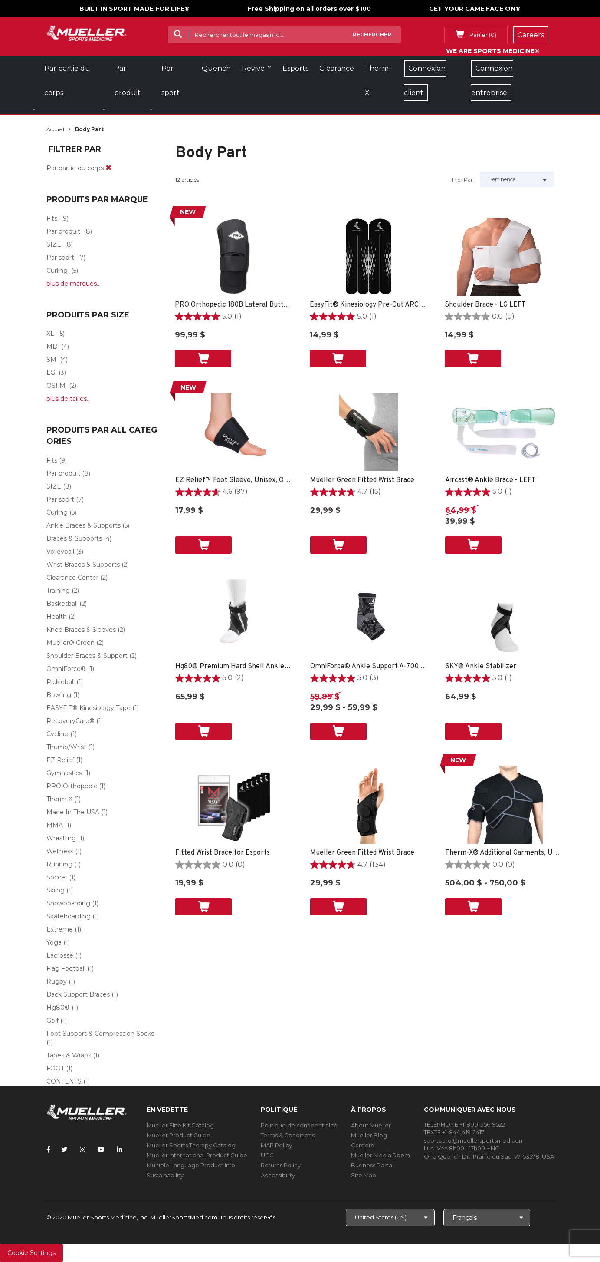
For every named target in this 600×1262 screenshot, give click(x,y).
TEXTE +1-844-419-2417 (454, 1132)
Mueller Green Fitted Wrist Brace (362, 480)
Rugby (56, 981)
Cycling (57, 734)
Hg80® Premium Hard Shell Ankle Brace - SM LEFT (234, 666)
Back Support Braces (78, 994)
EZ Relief (60, 760)
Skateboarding (68, 916)
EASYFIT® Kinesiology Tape (88, 708)
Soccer (56, 877)
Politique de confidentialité (299, 1125)
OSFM (56, 386)
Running (59, 864)
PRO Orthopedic (71, 786)
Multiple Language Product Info (191, 1165)
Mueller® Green (70, 643)
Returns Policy (281, 1165)
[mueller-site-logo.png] (86, 32)
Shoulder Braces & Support (87, 656)
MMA (54, 825)
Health (56, 617)
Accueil (55, 129)
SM (51, 359)
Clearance (336, 68)
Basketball (62, 604)
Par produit (63, 231)
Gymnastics (64, 773)
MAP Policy (276, 1145)
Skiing (55, 890)
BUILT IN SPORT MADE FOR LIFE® (134, 9)
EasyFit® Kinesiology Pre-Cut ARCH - (368, 305)
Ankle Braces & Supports (83, 525)
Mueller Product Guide (178, 1135)
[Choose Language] (486, 1217)
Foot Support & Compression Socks (100, 1033)
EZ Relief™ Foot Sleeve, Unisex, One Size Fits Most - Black (234, 480)
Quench (216, 68)
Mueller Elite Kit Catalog (180, 1125)
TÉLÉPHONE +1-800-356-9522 (464, 1124)
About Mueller (371, 1125)
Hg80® (58, 1007)
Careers (362, 1145)
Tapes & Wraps (68, 1055)
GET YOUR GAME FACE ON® (475, 9)
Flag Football (65, 968)
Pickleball (60, 682)
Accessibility (278, 1175)
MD (52, 346)
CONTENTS (64, 1081)
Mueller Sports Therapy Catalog (191, 1145)
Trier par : (463, 179)
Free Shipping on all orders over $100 (309, 9)
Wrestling (61, 838)
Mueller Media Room (380, 1155)
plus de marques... (73, 283)
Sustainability (165, 1175)
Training (58, 591)
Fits (51, 218)
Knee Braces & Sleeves (81, 630)
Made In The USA (72, 812)
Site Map (363, 1175)
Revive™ (257, 68)
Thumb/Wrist (66, 747)
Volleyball (60, 551)
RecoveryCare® (70, 721)
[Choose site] (390, 1217)
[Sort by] (517, 179)
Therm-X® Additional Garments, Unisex (504, 853)
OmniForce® (66, 669)
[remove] (108, 168)
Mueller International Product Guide (197, 1155)
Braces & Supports (74, 538)
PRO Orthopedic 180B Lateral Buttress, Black (233, 305)
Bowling (58, 695)
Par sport (60, 257)
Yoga (54, 942)
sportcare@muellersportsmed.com (474, 1140)
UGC (267, 1155)
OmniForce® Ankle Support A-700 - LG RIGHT (369, 666)
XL (50, 333)
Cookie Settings (31, 1253)
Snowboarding (68, 903)
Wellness (59, 851)
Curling (57, 270)
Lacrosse (59, 955)
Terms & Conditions (288, 1135)
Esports (295, 68)
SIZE (53, 244)
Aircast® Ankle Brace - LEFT (490, 480)
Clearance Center (72, 577)
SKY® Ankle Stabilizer (480, 666)
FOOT (55, 1068)
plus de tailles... (68, 399)
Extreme (59, 929)
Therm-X (59, 799)
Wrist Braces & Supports (83, 564)
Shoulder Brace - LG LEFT (485, 305)
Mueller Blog (369, 1135)
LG (50, 373)
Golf (52, 1020)
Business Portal (372, 1165)
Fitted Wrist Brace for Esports (222, 853)
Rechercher (372, 34)
